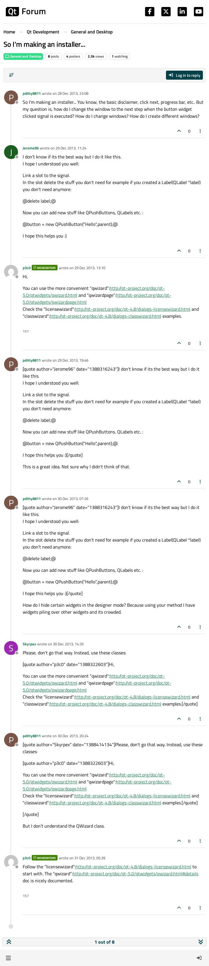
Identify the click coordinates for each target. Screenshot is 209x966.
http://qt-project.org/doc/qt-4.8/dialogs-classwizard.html (105, 316)
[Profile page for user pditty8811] (11, 97)
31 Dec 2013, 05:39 (89, 858)
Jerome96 (31, 148)
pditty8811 (32, 93)
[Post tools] (200, 130)
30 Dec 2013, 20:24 (73, 736)
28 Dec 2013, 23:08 (73, 93)
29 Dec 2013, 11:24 (71, 148)
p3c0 (27, 268)
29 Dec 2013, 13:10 (89, 268)
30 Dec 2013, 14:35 (68, 644)
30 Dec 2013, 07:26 (73, 498)
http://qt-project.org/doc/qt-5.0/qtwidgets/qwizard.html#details (135, 873)
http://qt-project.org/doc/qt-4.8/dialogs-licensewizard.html (132, 309)
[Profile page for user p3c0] (11, 272)
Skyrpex (29, 644)
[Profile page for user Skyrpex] (11, 648)
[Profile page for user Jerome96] (11, 152)
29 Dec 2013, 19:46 (73, 360)
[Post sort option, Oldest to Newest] (11, 75)
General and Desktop (23, 56)
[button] (8, 958)
